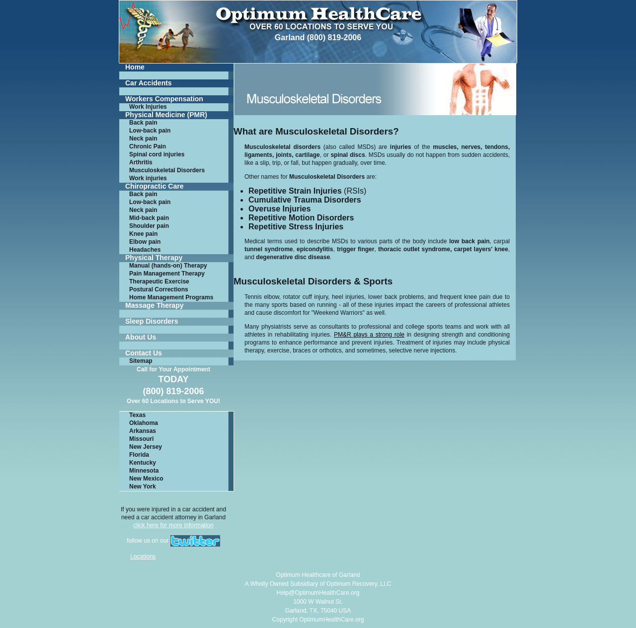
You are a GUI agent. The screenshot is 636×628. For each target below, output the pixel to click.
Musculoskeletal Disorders (167, 170)
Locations (143, 556)
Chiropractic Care (154, 186)
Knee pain (143, 233)
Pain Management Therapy (167, 273)
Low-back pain (149, 130)
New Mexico (146, 478)
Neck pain (143, 138)
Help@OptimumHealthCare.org (318, 592)
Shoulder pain (149, 225)
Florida (139, 454)
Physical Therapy (153, 258)
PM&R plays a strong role (369, 334)
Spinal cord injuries (156, 154)
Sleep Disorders (151, 321)
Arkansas (142, 430)
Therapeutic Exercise (159, 281)
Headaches (144, 249)
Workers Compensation (164, 99)
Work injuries (148, 178)
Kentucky (142, 462)
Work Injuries (148, 106)
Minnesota (144, 470)
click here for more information (173, 525)
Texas (137, 415)
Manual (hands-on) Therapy (168, 265)
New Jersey (145, 446)
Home (135, 67)
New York (142, 486)
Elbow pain (144, 241)
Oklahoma (143, 422)
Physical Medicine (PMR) (166, 115)
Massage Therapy (154, 305)
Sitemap (141, 360)
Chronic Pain (147, 146)
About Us (140, 337)
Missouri (141, 438)
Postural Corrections (158, 289)
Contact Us (143, 353)
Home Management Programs (171, 297)
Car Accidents (148, 83)
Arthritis (141, 162)
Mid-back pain (149, 217)
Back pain (143, 122)
